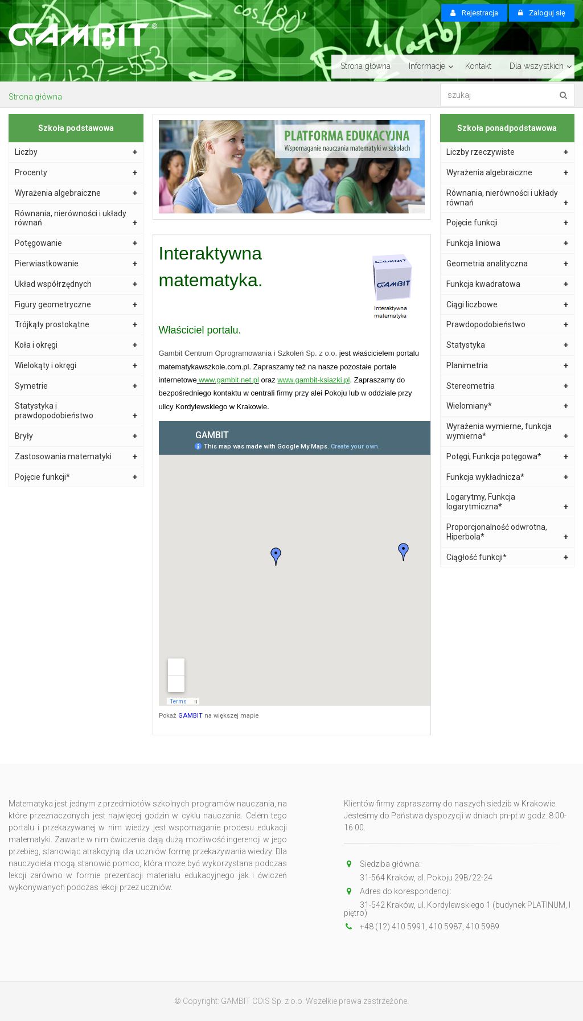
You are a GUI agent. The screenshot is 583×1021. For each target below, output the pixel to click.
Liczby (76, 152)
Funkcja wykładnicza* (507, 477)
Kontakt (478, 66)
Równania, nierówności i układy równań (76, 218)
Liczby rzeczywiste (507, 152)
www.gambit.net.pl (228, 380)
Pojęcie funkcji (507, 223)
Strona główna (365, 66)
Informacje (427, 66)
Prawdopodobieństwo (507, 325)
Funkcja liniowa (507, 243)
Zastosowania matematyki (76, 457)
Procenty (76, 173)
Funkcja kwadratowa (507, 284)
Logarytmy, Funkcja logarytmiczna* (507, 502)
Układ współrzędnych (76, 284)
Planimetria (507, 365)
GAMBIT (190, 715)
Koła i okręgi (76, 345)
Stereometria (507, 386)
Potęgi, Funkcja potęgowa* (507, 457)
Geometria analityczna (507, 264)
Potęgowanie (76, 243)
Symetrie (76, 386)
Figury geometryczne (76, 305)
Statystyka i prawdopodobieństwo (76, 411)
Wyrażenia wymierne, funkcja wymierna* (507, 431)
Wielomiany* (507, 406)
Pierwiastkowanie (76, 264)
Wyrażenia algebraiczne (76, 193)
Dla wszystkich (537, 66)
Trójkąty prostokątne (76, 325)
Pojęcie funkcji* (76, 477)
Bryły (76, 436)
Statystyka (507, 345)
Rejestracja (474, 13)
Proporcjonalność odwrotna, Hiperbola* (507, 532)
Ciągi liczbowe (507, 305)
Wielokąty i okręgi (76, 365)
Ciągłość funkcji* (507, 557)
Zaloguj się (541, 13)
